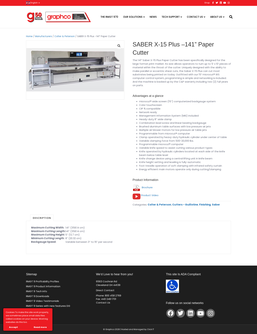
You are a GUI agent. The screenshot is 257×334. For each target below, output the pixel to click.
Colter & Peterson (64, 36)
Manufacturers (43, 36)
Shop (207, 2)
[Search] (229, 17)
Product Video (149, 195)
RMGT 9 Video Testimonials (42, 301)
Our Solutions (132, 17)
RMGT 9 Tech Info (36, 291)
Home (29, 36)
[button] (119, 46)
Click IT (150, 329)
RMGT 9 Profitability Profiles (42, 281)
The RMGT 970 (109, 17)
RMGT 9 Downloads (37, 296)
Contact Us (195, 17)
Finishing (205, 204)
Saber (216, 204)
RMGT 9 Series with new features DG (48, 306)
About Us (216, 17)
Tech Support (171, 17)
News (153, 17)
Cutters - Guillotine (185, 204)
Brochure (143, 187)
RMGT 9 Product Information (43, 286)
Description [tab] (42, 217)
